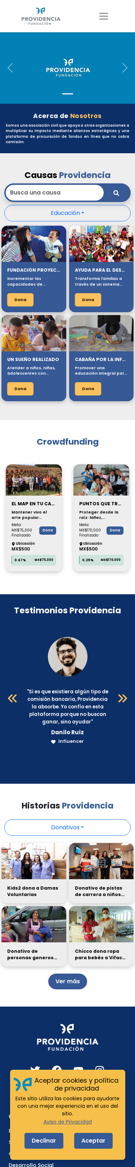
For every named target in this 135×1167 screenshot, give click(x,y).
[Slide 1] (67, 94)
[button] (10, 68)
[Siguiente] (122, 698)
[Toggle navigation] (103, 16)
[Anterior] (12, 698)
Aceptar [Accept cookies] (93, 1140)
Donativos (65, 827)
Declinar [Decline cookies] (44, 1140)
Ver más (67, 981)
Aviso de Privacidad (68, 1121)
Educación (65, 213)
